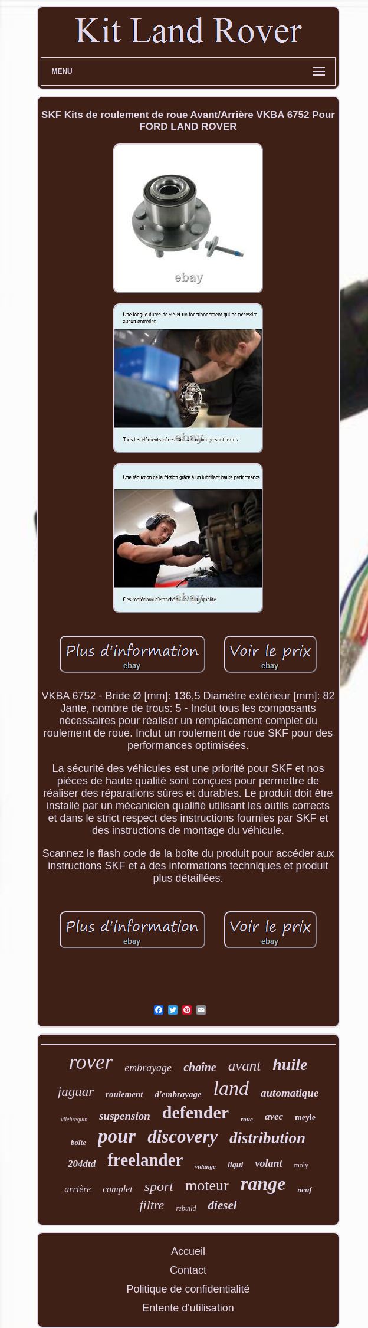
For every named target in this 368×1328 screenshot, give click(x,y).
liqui (235, 1164)
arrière (77, 1189)
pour (117, 1136)
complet (118, 1189)
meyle (305, 1117)
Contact (188, 1270)
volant (268, 1163)
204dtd (82, 1163)
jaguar (76, 1091)
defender (195, 1112)
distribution (267, 1138)
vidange (205, 1166)
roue (247, 1119)
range (263, 1183)
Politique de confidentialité (187, 1289)
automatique (289, 1093)
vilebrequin (74, 1119)
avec (274, 1116)
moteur (207, 1185)
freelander (145, 1159)
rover (91, 1062)
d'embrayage (178, 1094)
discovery (182, 1136)
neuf (304, 1189)
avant (244, 1066)
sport (158, 1186)
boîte (78, 1142)
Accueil (188, 1251)
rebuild (186, 1208)
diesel (222, 1205)
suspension (124, 1116)
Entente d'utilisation (188, 1308)
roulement (124, 1094)
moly (301, 1165)
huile (289, 1064)
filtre (151, 1205)
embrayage (148, 1068)
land (231, 1088)
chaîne (199, 1067)
